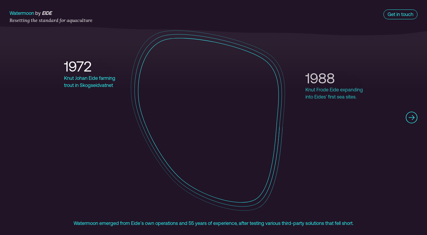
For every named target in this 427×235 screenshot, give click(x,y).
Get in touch (400, 14)
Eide (47, 13)
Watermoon (21, 13)
